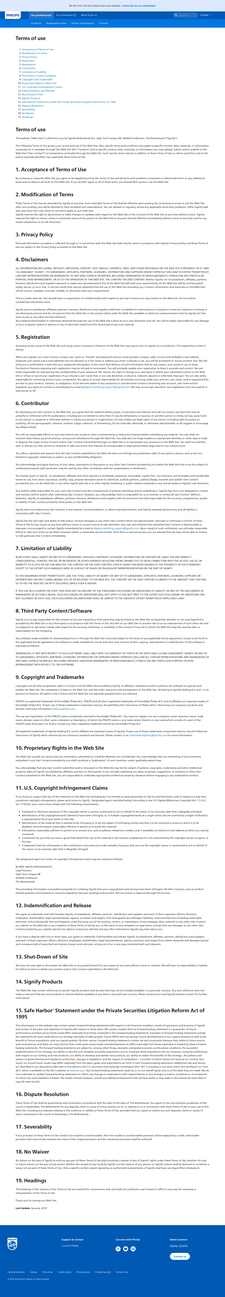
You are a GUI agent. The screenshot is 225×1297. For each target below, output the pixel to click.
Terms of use (122, 1272)
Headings (27, 117)
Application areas (56, 23)
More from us (89, 15)
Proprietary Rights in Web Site (39, 83)
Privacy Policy (29, 57)
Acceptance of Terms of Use (37, 50)
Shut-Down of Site (32, 95)
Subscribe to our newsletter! (139, 5)
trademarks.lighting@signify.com (148, 735)
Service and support (82, 23)
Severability (28, 110)
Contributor (29, 68)
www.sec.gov (77, 1071)
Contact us (180, 1256)
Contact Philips (70, 1246)
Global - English (179, 1246)
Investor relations (16, 1272)
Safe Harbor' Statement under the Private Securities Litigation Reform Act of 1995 (69, 102)
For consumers (66, 15)
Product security (103, 1272)
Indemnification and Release (38, 91)
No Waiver (28, 113)
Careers (33, 1272)
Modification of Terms (34, 53)
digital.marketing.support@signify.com (107, 387)
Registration (29, 65)
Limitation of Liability (34, 72)
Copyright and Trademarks (37, 80)
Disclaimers (28, 61)
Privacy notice (83, 1272)
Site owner (47, 1272)
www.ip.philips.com (63, 709)
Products (36, 23)
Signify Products (31, 98)
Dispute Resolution (33, 106)
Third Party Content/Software (39, 76)
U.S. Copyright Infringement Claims (42, 87)
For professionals (41, 15)
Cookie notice (64, 1272)
